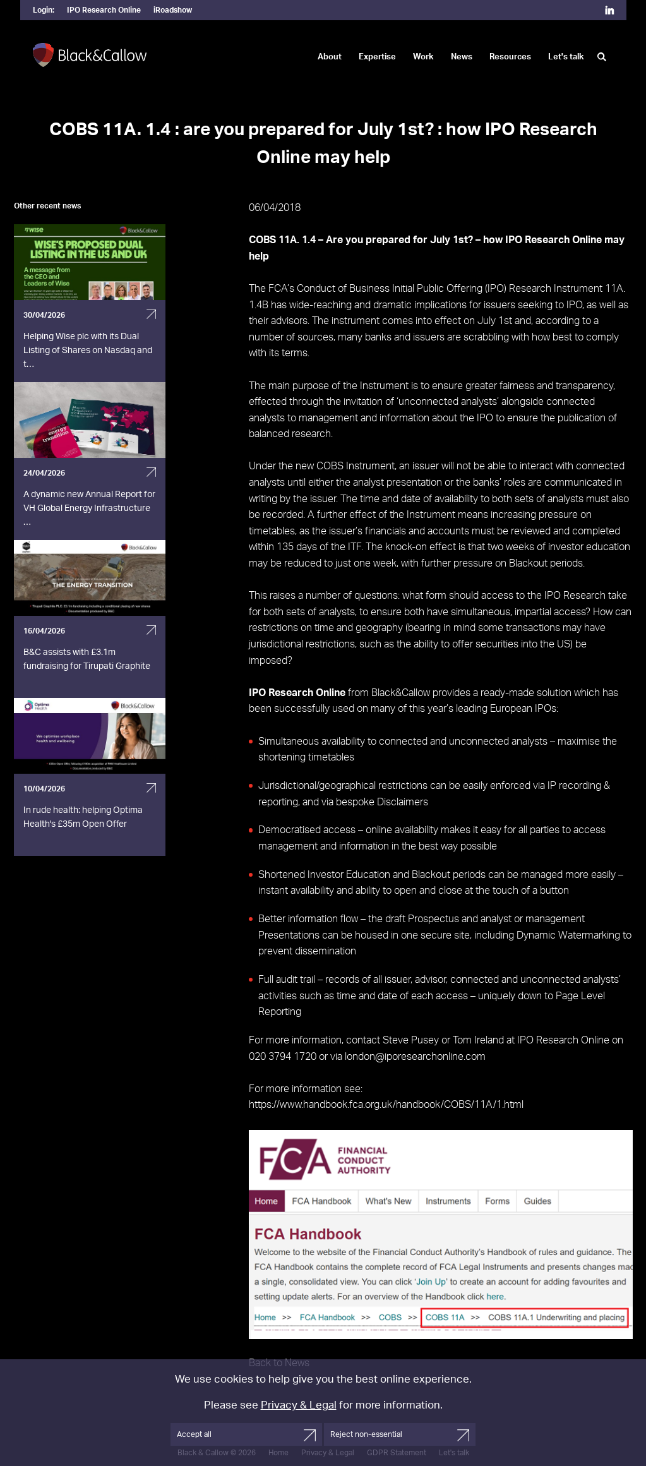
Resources (510, 57)
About (330, 57)
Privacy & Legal (299, 1405)
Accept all (194, 1434)
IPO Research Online (104, 10)
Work (423, 57)
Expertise (377, 57)
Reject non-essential (366, 1434)
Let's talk (566, 57)
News (461, 57)
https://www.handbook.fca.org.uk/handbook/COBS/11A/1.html (386, 1105)
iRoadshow (172, 10)
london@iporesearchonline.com (415, 1057)
